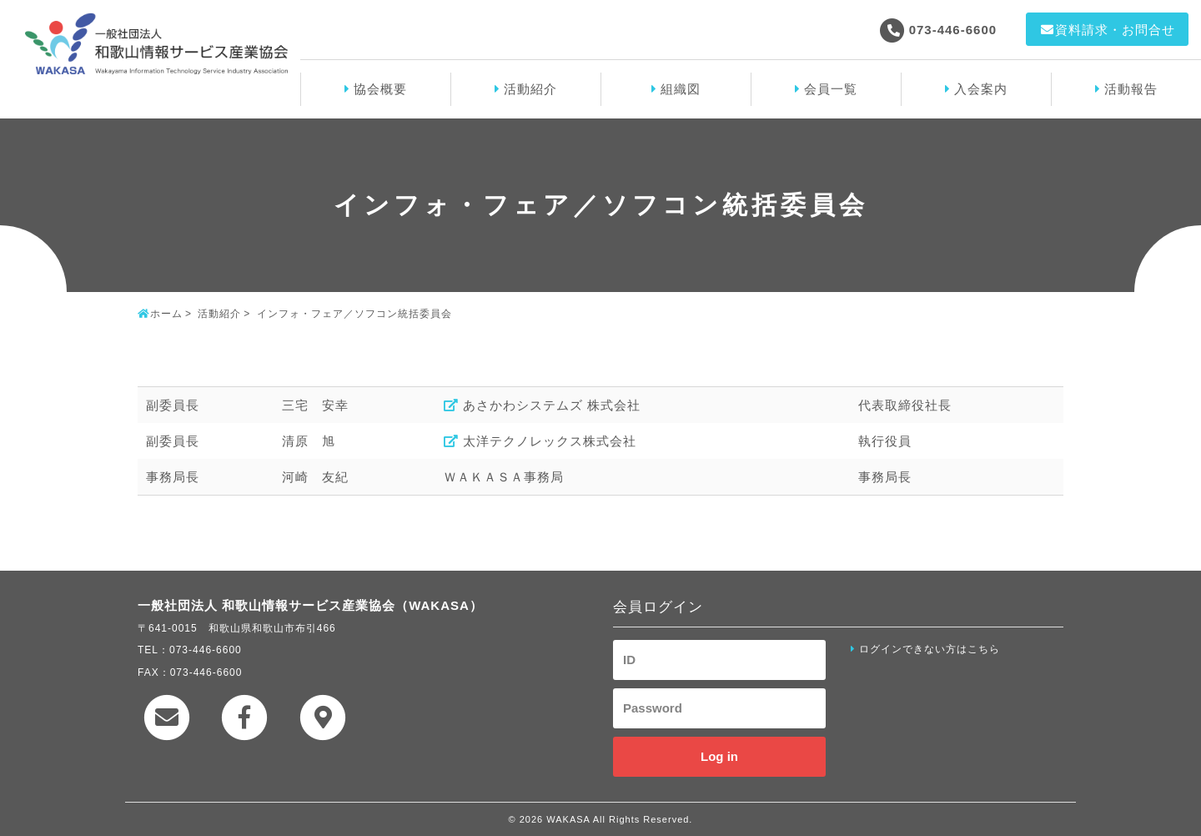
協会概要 (380, 89)
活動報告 (1131, 89)
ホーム (166, 314)
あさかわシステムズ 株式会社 (552, 405)
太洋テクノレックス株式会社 (549, 441)
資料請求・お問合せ (1107, 30)
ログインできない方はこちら (929, 649)
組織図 (681, 89)
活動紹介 (530, 89)
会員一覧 (830, 89)
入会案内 (981, 89)
